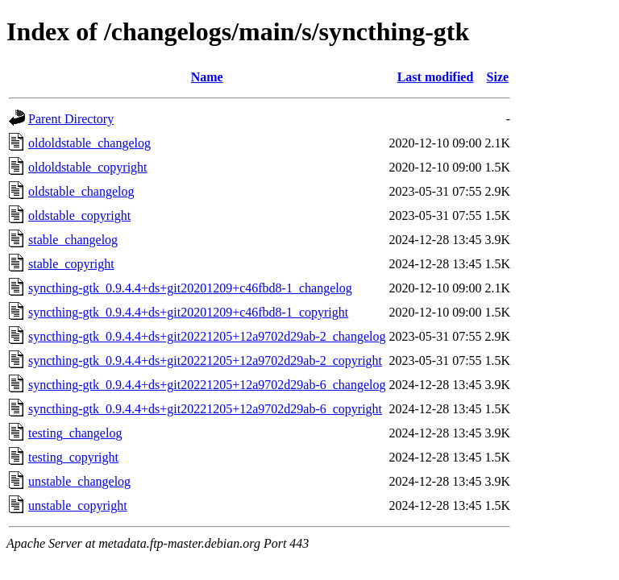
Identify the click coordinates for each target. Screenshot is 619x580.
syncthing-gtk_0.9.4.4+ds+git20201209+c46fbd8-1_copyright (188, 312)
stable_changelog (73, 239)
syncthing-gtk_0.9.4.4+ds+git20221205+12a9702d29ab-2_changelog (206, 336)
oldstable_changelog (81, 191)
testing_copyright (73, 457)
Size (498, 77)
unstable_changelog (79, 481)
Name (207, 77)
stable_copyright (71, 264)
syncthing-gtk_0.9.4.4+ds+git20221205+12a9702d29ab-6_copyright (205, 409)
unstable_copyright (77, 505)
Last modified (435, 77)
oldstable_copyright (79, 215)
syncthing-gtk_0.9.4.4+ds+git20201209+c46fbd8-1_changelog (190, 288)
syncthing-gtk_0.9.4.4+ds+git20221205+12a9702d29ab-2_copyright (205, 360)
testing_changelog (75, 433)
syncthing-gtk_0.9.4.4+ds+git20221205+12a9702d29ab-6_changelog (206, 385)
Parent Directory (71, 119)
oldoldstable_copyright (87, 167)
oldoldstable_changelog (89, 143)
